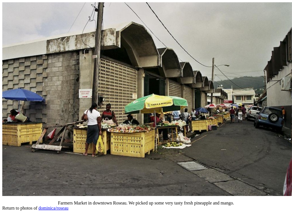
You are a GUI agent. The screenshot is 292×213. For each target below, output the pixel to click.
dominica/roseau (53, 208)
